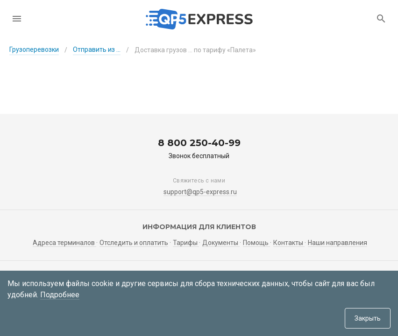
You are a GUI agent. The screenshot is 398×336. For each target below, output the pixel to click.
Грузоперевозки (34, 49)
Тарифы (186, 242)
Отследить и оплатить (134, 242)
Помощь (256, 242)
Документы (221, 242)
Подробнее (59, 294)
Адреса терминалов (64, 242)
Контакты (289, 242)
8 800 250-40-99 (199, 142)
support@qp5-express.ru (200, 192)
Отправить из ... (97, 49)
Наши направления (337, 242)
